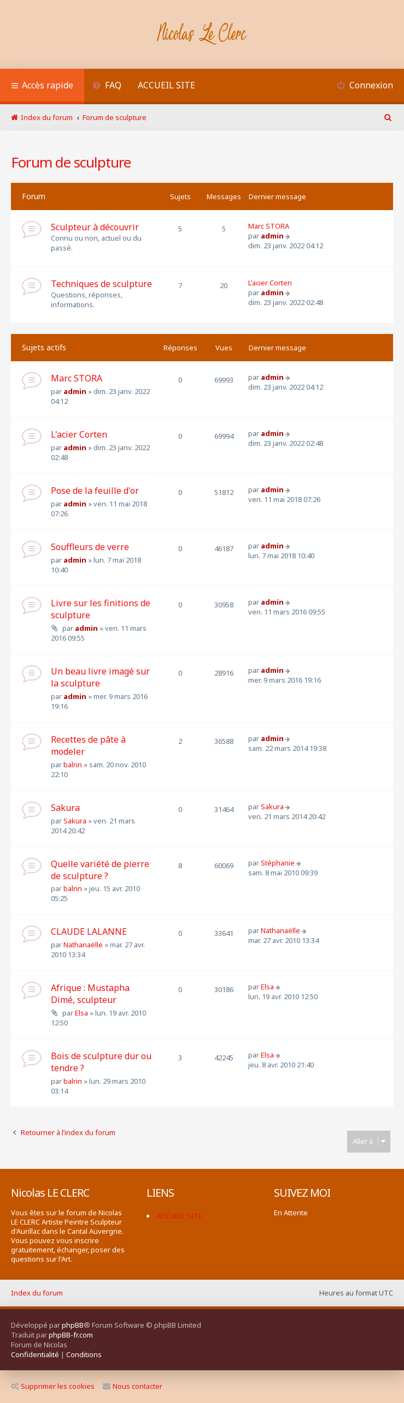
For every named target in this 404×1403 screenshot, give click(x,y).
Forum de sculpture (71, 162)
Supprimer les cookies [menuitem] (53, 1386)
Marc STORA (268, 226)
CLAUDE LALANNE (89, 932)
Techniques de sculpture (101, 284)
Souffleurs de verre (90, 547)
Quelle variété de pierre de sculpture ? (100, 870)
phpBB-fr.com (71, 1335)
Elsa (81, 1013)
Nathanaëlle (83, 945)
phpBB (73, 1325)
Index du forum (37, 1293)
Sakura (65, 808)
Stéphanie (278, 863)
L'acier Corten (270, 283)
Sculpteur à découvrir (95, 227)
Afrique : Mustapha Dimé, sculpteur (90, 994)
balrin (72, 764)
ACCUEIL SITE (166, 85)
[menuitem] (107, 86)
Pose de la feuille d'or (95, 491)
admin (272, 236)
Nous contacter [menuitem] (132, 1386)
